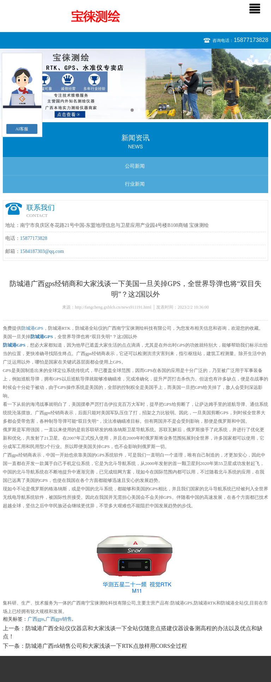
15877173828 (251, 40)
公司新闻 (135, 166)
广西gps (36, 619)
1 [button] (132, 110)
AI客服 (22, 128)
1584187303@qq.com (42, 251)
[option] (135, 84)
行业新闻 (135, 184)
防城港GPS (32, 328)
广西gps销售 (59, 619)
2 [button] (138, 110)
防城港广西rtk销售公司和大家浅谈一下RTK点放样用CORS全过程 (106, 646)
